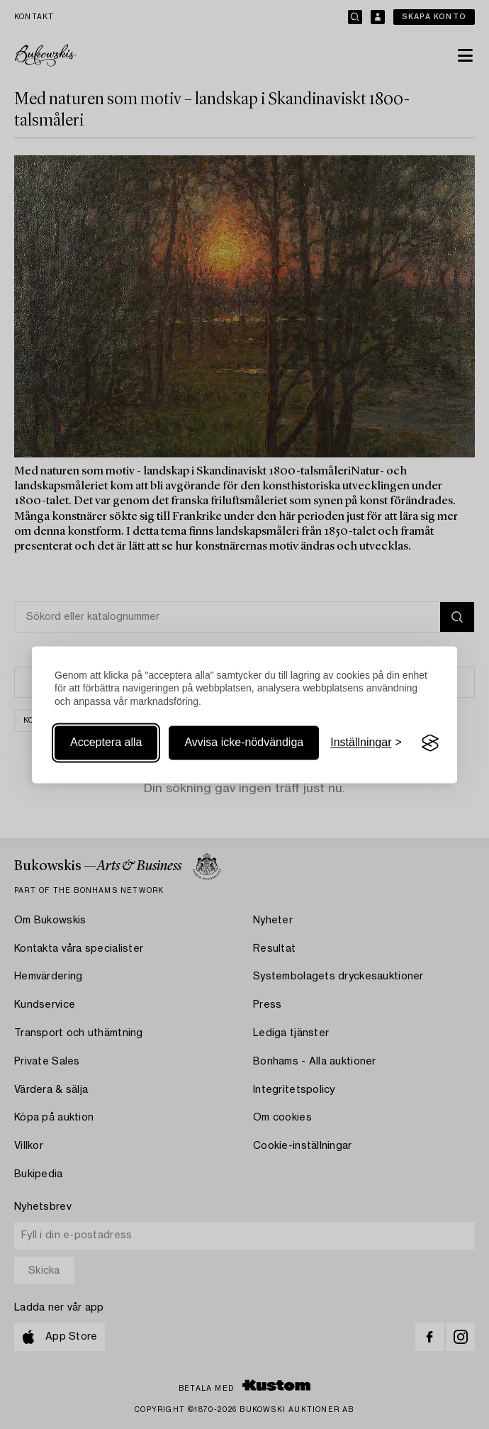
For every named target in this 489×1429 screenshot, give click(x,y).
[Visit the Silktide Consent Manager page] (430, 743)
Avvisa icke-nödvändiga (243, 743)
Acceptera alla (106, 743)
